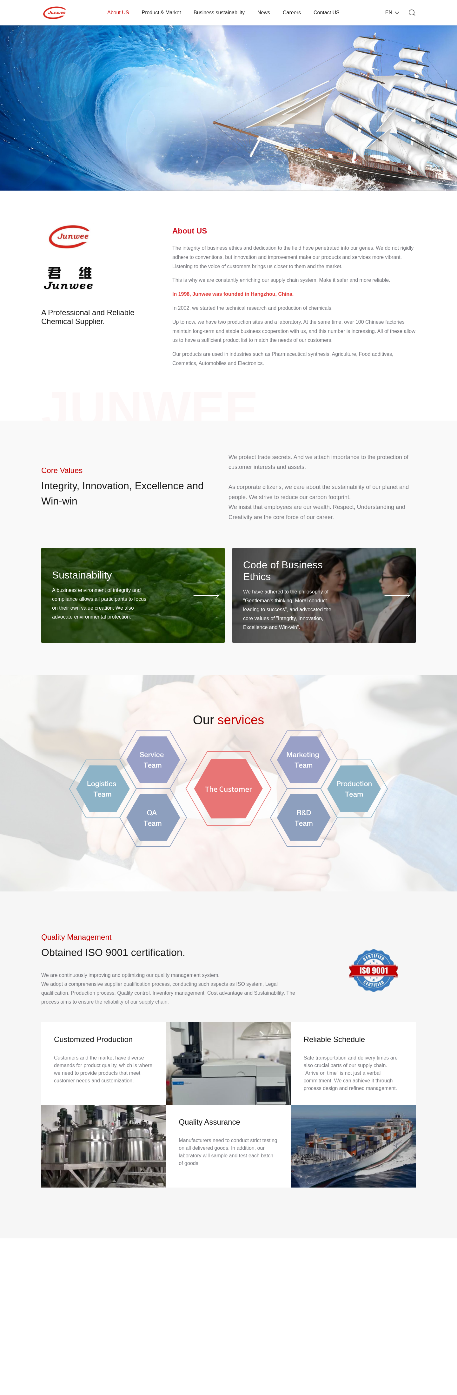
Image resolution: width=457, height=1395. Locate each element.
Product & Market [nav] (161, 12)
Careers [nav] (292, 12)
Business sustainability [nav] (219, 12)
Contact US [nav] (327, 12)
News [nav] (263, 12)
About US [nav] (118, 12)
